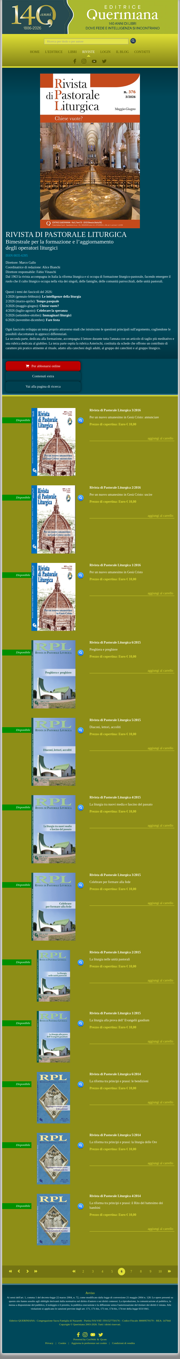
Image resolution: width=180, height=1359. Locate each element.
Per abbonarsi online (43, 366)
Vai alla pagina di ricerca (43, 386)
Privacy (49, 1343)
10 (160, 1271)
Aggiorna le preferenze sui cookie (89, 1343)
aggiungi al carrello (160, 438)
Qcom (103, 1339)
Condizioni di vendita (123, 1343)
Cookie (62, 1343)
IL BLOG (122, 52)
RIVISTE (88, 52)
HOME (35, 52)
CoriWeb (91, 1339)
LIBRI (72, 52)
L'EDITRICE (54, 52)
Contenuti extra (43, 376)
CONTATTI (142, 52)
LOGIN (105, 52)
